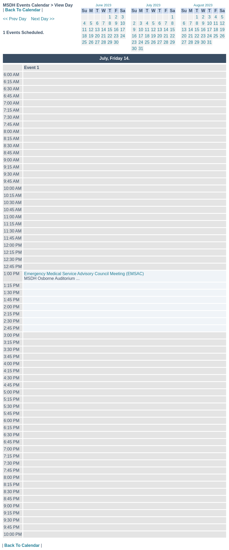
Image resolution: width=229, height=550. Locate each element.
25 (84, 42)
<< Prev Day (14, 19)
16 (116, 29)
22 (110, 36)
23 (116, 36)
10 (122, 23)
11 (84, 29)
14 (103, 29)
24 (122, 36)
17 (122, 29)
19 (91, 36)
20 (97, 36)
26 (91, 42)
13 (97, 29)
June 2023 (103, 5)
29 (110, 42)
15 (110, 29)
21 (103, 36)
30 (116, 42)
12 (91, 29)
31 (140, 48)
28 (103, 42)
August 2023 (203, 5)
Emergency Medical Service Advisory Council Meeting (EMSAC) (84, 273)
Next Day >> (43, 19)
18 (84, 36)
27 (97, 42)
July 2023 (153, 5)
